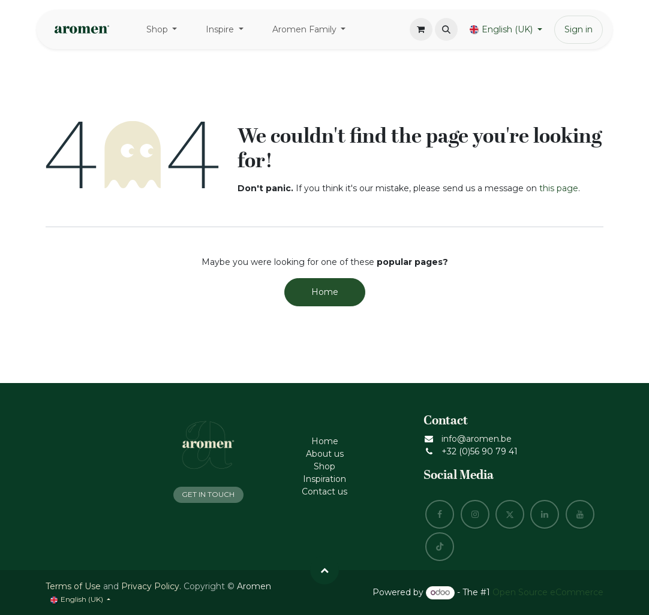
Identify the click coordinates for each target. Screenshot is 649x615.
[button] (446, 29)
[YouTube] (580, 514)
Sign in (578, 29)
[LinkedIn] (544, 514)
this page (558, 188)
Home (324, 292)
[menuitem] (162, 30)
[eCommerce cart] (421, 29)
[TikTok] (439, 546)
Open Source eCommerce (547, 592)
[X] (509, 514)
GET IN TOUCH (208, 494)
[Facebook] (439, 514)
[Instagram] (475, 514)
